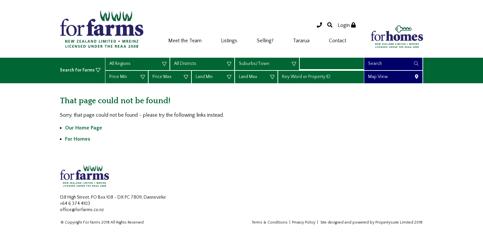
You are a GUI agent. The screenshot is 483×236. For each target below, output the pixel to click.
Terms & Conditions (270, 222)
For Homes (77, 139)
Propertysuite (387, 222)
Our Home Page (83, 128)
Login (347, 25)
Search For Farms (78, 70)
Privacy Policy (303, 222)
